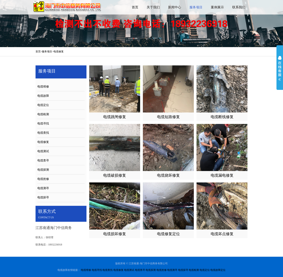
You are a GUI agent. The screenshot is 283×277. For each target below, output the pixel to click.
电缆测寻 (43, 188)
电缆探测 (43, 169)
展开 (279, 68)
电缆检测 (43, 114)
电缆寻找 (43, 123)
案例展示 (217, 7)
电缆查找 (43, 132)
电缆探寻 (43, 197)
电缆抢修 (43, 178)
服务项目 (196, 7)
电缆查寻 (43, 160)
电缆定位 (43, 105)
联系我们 (238, 7)
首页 (135, 7)
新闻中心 (174, 7)
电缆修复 (58, 51)
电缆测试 (43, 151)
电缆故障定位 (218, 270)
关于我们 (153, 7)
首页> (39, 51)
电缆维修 (43, 86)
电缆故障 (43, 95)
